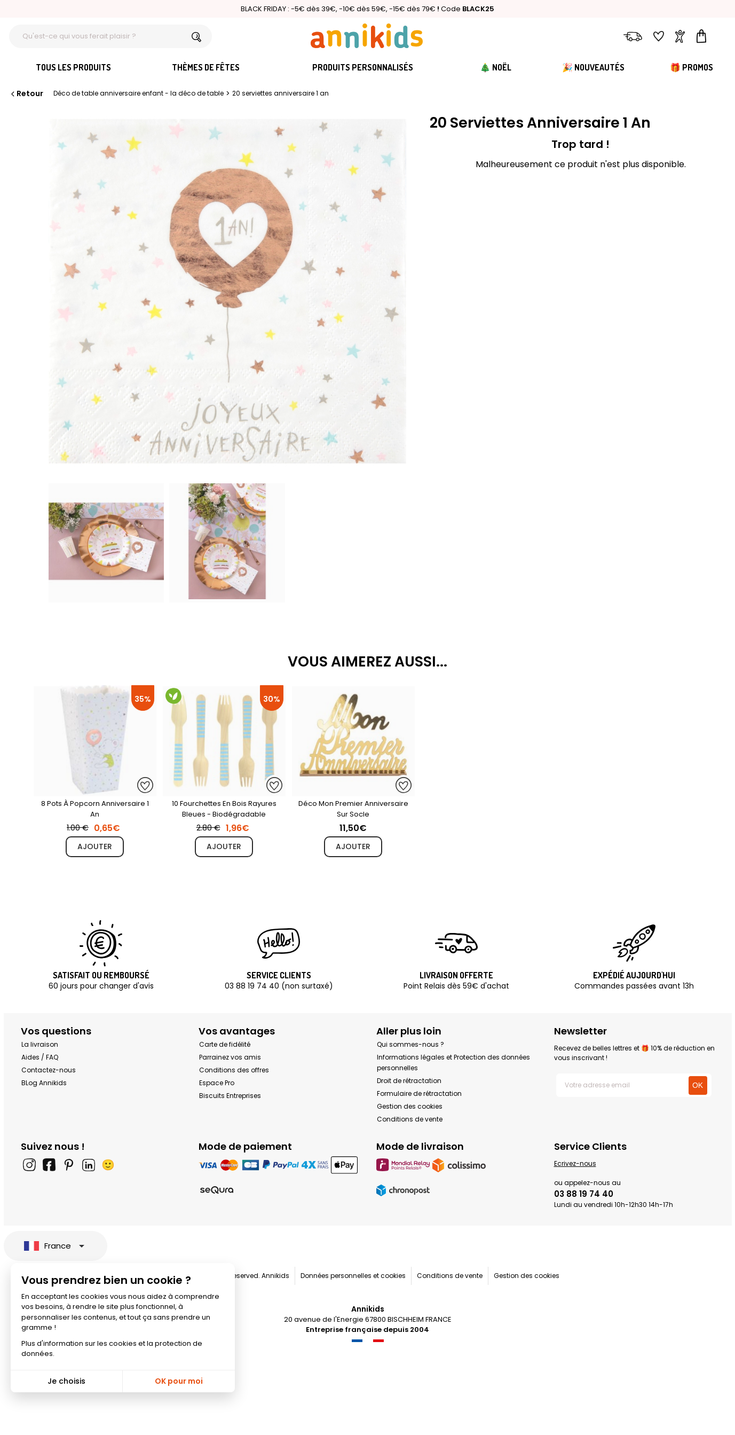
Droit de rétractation (409, 1080)
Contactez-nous (48, 1070)
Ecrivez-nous (575, 1163)
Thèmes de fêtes (206, 67)
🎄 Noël (495, 67)
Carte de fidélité (224, 1044)
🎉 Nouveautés (593, 67)
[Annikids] (367, 35)
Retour (26, 93)
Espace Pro (216, 1082)
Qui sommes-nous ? (410, 1044)
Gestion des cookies (409, 1106)
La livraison (39, 1044)
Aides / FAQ (39, 1057)
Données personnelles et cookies (353, 1275)
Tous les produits (73, 67)
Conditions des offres (234, 1070)
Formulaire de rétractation (419, 1093)
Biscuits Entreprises (230, 1095)
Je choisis (66, 1381)
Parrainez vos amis (230, 1057)
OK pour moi (179, 1381)
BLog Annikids (44, 1082)
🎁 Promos (691, 67)
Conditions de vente (409, 1119)
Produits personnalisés (362, 67)
